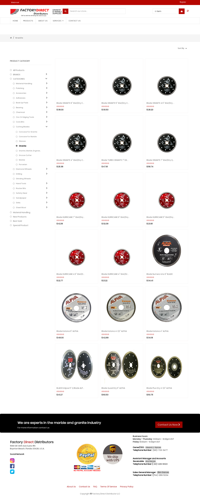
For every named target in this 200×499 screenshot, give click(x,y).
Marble (22, 160)
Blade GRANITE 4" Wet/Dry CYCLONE (71, 160)
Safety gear (21, 193)
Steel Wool (21, 207)
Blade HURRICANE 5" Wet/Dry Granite (161, 217)
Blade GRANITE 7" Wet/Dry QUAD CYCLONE (161, 160)
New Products (20, 216)
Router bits (21, 188)
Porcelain (23, 164)
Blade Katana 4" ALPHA (157, 331)
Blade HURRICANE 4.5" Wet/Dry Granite (71, 274)
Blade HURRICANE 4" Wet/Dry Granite (116, 274)
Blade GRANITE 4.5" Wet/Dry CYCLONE (161, 103)
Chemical (20, 112)
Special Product (20, 225)
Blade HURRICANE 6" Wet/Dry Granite (116, 217)
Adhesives (20, 98)
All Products (18, 70)
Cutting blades (23, 127)
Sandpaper (21, 198)
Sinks (18, 202)
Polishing (20, 88)
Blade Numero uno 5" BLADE (160, 274)
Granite (19, 38)
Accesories (21, 93)
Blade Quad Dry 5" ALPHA (113, 388)
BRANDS (16, 74)
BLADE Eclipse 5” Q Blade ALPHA (71, 388)
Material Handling (24, 83)
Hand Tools (21, 183)
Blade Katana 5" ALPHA (67, 331)
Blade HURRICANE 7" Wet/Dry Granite (71, 217)
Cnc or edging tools (25, 117)
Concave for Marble (28, 136)
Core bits (20, 122)
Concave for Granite (28, 132)
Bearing (19, 107)
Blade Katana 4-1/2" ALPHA (114, 331)
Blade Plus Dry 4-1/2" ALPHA (159, 388)
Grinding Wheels (23, 178)
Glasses (22, 141)
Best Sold (17, 221)
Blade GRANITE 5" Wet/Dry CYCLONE (116, 103)
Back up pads (22, 102)
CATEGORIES (19, 78)
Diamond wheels (24, 169)
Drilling (19, 174)
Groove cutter (25, 155)
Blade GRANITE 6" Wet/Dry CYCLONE (71, 103)
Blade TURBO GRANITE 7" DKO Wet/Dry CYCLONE (116, 160)
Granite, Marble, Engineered (30, 151)
